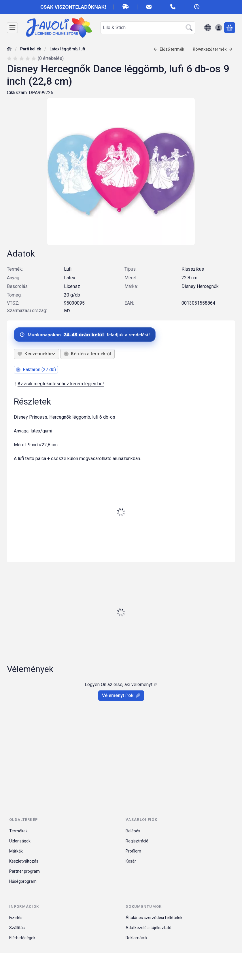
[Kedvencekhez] (36, 354)
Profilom (133, 851)
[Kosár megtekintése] (229, 27)
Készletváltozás (23, 861)
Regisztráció (137, 841)
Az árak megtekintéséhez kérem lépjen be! (59, 383)
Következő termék (212, 49)
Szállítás (17, 927)
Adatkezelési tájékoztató (148, 927)
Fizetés (15, 917)
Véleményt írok (121, 695)
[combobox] (147, 27)
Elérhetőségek (22, 937)
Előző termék (169, 49)
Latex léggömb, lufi (67, 49)
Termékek (18, 831)
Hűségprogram (23, 881)
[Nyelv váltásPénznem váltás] (207, 27)
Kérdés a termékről (87, 353)
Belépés (133, 831)
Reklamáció (136, 937)
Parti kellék (30, 49)
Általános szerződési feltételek (154, 917)
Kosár (131, 861)
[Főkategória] (9, 49)
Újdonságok (20, 841)
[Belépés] (218, 27)
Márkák (16, 851)
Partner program (24, 871)
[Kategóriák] (12, 27)
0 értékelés (51, 58)
